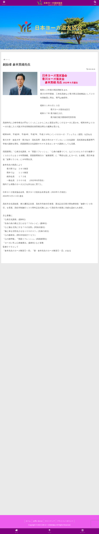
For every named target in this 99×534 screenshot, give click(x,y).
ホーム (28, 521)
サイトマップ (50, 521)
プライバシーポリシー (65, 521)
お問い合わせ (38, 521)
